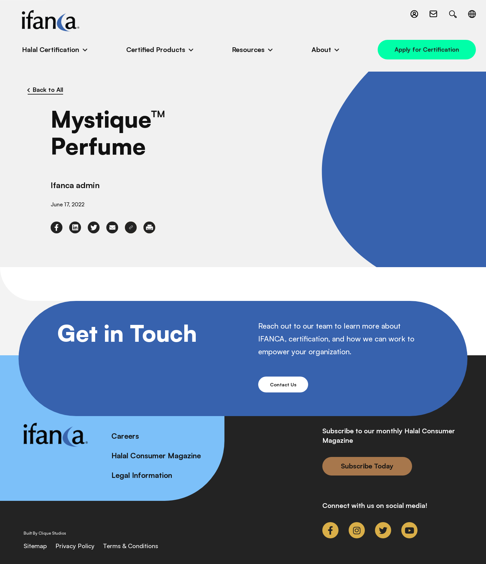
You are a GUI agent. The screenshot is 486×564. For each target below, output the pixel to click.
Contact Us (283, 384)
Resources (248, 49)
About (321, 49)
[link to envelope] (112, 227)
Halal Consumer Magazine (156, 455)
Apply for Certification (427, 49)
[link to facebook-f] (56, 227)
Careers (125, 435)
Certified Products (155, 49)
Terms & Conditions (130, 545)
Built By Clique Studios (45, 533)
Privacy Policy (74, 545)
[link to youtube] (409, 530)
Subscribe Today (367, 466)
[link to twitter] (94, 227)
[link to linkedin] (75, 227)
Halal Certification (50, 49)
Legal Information (141, 475)
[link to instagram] (357, 530)
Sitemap (35, 545)
